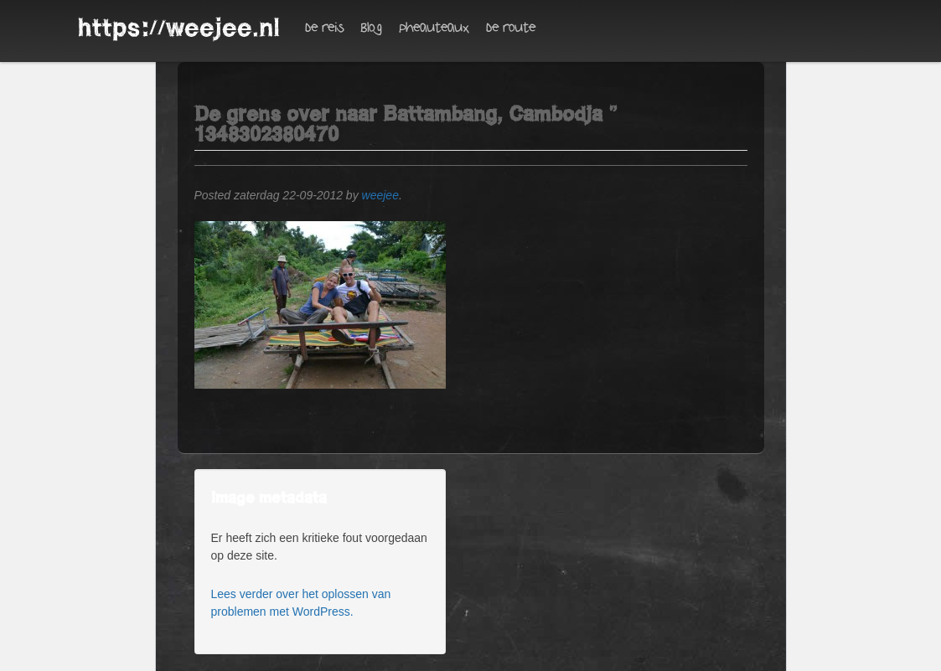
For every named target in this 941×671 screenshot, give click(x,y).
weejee (380, 195)
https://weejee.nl (178, 28)
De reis (324, 28)
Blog (371, 28)
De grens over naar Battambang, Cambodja (398, 113)
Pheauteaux (434, 28)
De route (510, 28)
